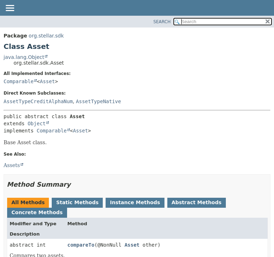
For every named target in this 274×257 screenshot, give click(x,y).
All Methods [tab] (28, 202)
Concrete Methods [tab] (37, 212)
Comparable (19, 81)
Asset (47, 81)
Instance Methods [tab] (135, 202)
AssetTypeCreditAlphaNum (38, 101)
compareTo (81, 245)
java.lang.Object (24, 57)
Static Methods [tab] (77, 202)
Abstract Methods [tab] (197, 202)
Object (36, 123)
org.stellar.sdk (46, 36)
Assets (12, 165)
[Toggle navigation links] (10, 9)
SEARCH (162, 21)
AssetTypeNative (98, 101)
